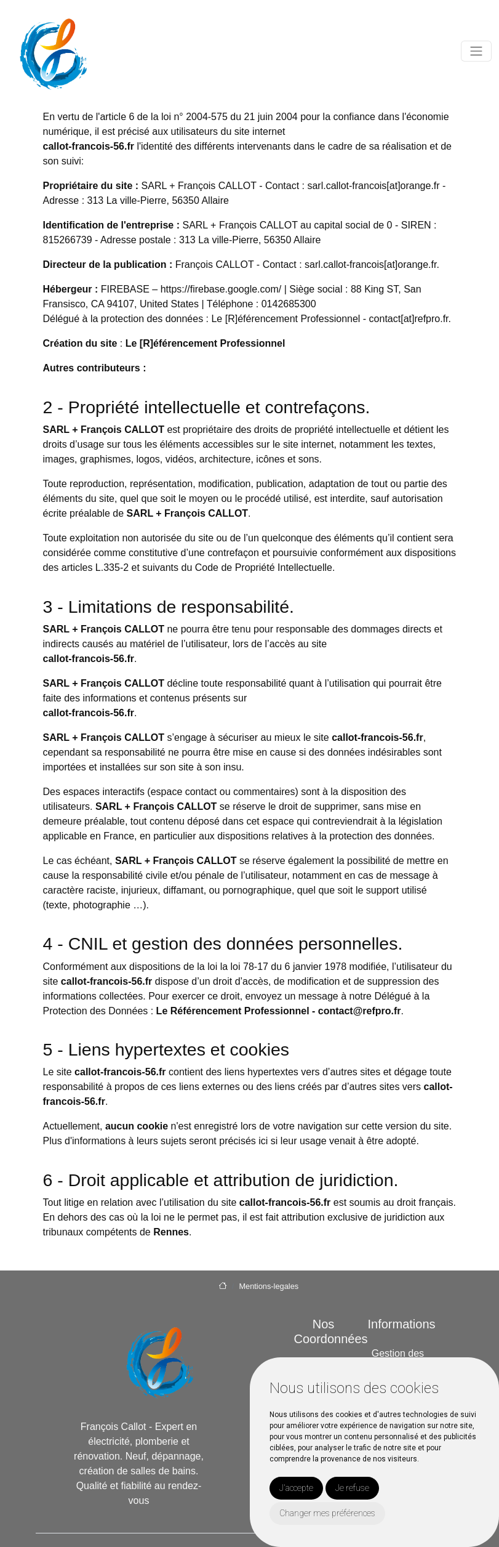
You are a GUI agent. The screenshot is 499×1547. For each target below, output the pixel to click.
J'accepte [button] (296, 1488)
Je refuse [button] (352, 1488)
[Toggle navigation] (476, 51)
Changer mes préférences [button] (327, 1513)
